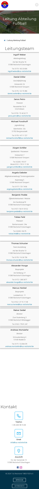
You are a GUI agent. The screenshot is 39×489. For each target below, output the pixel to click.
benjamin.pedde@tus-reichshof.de (19, 211)
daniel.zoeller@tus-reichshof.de (19, 93)
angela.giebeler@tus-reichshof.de (19, 189)
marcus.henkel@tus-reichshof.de (19, 304)
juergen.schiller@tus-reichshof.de (19, 167)
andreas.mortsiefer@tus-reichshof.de (19, 346)
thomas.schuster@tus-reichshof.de (19, 260)
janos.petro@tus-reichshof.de (19, 116)
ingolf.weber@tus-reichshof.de (19, 71)
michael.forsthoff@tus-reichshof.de (19, 138)
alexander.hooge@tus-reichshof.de (19, 282)
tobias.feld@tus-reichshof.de (19, 234)
